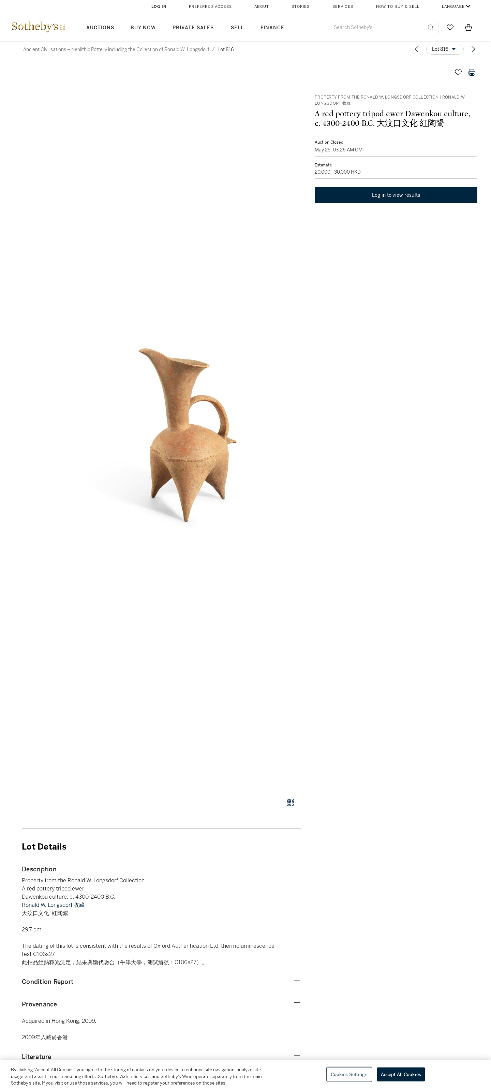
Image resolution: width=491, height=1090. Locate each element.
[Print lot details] (471, 72)
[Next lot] (473, 49)
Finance (272, 28)
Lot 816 (226, 49)
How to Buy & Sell (397, 6)
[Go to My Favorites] (450, 27)
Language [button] (453, 6)
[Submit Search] (430, 27)
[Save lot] (458, 72)
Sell (237, 28)
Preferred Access (210, 6)
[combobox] (383, 27)
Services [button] (342, 6)
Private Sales (193, 28)
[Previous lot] (416, 49)
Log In (159, 6)
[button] (187, 427)
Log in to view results (396, 195)
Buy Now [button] (143, 28)
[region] (245, 1075)
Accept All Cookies (401, 1074)
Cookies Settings (349, 1074)
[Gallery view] (290, 802)
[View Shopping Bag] (468, 27)
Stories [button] (301, 6)
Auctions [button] (100, 28)
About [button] (261, 6)
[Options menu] (445, 49)
